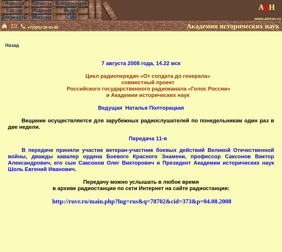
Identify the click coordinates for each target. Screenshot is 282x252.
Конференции (71, 3)
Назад (12, 45)
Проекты (42, 3)
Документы (14, 17)
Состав (14, 10)
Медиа (70, 10)
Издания (42, 10)
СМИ (71, 17)
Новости (14, 3)
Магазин (42, 17)
